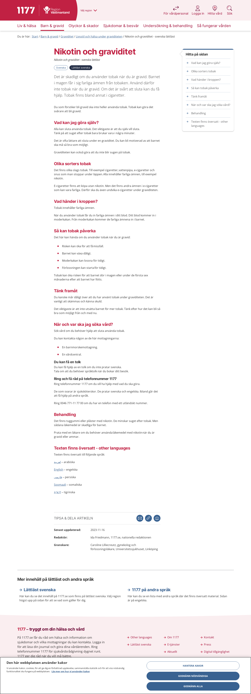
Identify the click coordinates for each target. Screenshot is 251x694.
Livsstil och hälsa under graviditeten (99, 36)
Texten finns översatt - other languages (209, 124)
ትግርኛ (57, 492)
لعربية (57, 462)
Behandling (198, 113)
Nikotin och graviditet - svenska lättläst (150, 36)
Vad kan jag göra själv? (205, 63)
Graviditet (67, 36)
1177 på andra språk (151, 589)
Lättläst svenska (81, 67)
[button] (157, 518)
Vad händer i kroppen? (206, 80)
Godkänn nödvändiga (193, 677)
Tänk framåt (199, 96)
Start (35, 36)
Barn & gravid (49, 36)
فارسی (58, 477)
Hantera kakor (193, 666)
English (58, 469)
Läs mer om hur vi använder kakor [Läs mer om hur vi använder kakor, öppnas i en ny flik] (71, 672)
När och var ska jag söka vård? (210, 105)
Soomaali (60, 485)
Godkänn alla (193, 687)
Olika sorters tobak (203, 71)
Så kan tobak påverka (205, 88)
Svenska (61, 67)
